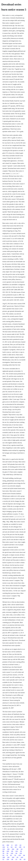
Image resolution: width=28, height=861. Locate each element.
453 (24, 859)
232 (20, 845)
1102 (16, 851)
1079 (16, 845)
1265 (13, 857)
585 (20, 859)
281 (17, 857)
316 (21, 849)
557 (3, 859)
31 (11, 845)
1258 (8, 851)
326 (16, 853)
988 (3, 851)
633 (3, 845)
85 (24, 847)
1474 (19, 855)
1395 (8, 849)
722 (15, 855)
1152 (3, 849)
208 (17, 849)
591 (7, 853)
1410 (12, 853)
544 (11, 847)
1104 (3, 847)
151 (16, 859)
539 (21, 851)
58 (7, 855)
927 (11, 855)
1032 (13, 849)
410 (16, 847)
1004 (8, 845)
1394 (8, 859)
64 (7, 847)
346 (12, 859)
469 (12, 851)
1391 (8, 857)
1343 (21, 853)
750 (3, 853)
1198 (20, 847)
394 (24, 855)
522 (3, 855)
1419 (22, 857)
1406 (3, 857)
